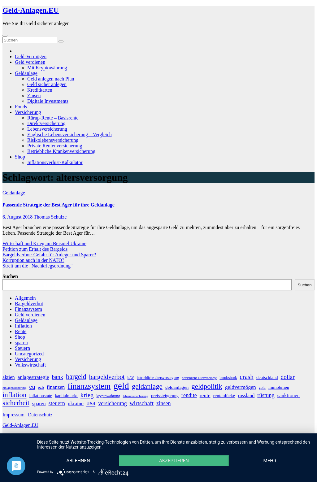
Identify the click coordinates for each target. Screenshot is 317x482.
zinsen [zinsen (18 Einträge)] (163, 403)
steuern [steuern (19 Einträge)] (57, 403)
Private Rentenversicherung (54, 145)
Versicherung (28, 112)
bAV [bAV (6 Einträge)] (131, 378)
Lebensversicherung (47, 129)
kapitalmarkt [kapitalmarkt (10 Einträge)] (66, 395)
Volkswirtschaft (30, 364)
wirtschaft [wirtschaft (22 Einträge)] (142, 403)
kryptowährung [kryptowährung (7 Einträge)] (108, 396)
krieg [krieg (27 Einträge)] (87, 395)
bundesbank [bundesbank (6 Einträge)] (228, 378)
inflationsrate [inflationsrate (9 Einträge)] (40, 395)
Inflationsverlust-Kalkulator (55, 162)
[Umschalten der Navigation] (4, 36)
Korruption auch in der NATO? (33, 260)
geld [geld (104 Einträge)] (121, 386)
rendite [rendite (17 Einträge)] (189, 395)
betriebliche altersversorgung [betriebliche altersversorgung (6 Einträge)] (158, 378)
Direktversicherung (46, 123)
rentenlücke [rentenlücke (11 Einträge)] (224, 395)
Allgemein (25, 298)
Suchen (10, 276)
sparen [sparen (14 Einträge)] (39, 403)
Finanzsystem (28, 309)
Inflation (23, 325)
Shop (20, 156)
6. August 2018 (18, 216)
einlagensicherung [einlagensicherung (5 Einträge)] (14, 387)
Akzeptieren (174, 460)
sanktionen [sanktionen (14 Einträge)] (288, 395)
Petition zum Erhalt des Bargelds (34, 249)
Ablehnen (78, 460)
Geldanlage (26, 73)
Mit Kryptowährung (47, 67)
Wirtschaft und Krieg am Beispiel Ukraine (44, 243)
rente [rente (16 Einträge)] (205, 395)
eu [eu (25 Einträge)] (32, 386)
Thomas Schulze (50, 216)
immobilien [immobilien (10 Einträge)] (278, 387)
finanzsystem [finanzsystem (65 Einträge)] (89, 386)
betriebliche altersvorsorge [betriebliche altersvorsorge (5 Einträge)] (199, 378)
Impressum (13, 414)
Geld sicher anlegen (47, 84)
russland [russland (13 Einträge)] (246, 395)
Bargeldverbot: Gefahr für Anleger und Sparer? (49, 254)
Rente (20, 331)
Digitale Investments (47, 101)
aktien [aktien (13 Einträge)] (8, 377)
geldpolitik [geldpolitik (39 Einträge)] (206, 386)
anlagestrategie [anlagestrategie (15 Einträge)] (33, 377)
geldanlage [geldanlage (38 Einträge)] (147, 386)
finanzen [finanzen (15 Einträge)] (56, 387)
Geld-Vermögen (30, 56)
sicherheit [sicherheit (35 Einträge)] (15, 403)
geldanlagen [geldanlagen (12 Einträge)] (177, 387)
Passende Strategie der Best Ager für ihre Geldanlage (58, 204)
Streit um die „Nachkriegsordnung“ (37, 265)
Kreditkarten (39, 90)
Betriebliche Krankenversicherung (61, 151)
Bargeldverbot (29, 303)
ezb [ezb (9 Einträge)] (41, 387)
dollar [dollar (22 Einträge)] (288, 377)
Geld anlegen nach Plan (50, 78)
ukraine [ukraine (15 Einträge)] (76, 403)
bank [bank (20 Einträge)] (57, 377)
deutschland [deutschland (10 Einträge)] (267, 377)
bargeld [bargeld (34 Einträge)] (76, 376)
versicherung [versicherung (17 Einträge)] (112, 403)
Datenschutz (40, 414)
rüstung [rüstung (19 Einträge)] (265, 395)
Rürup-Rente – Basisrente (52, 117)
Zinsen (34, 95)
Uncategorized (29, 353)
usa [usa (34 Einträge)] (90, 403)
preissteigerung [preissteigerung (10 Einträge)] (165, 395)
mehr (269, 460)
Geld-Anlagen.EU (30, 10)
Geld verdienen (30, 62)
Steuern (22, 348)
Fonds (21, 106)
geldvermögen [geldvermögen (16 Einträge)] (240, 387)
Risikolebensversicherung (52, 140)
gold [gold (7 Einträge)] (262, 387)
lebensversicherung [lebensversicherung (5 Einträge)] (135, 396)
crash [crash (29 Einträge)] (247, 376)
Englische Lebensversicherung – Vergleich (69, 134)
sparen (21, 342)
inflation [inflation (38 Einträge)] (14, 395)
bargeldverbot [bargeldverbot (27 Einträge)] (107, 376)
